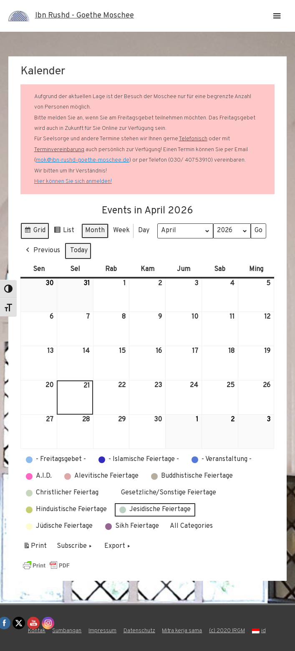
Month (95, 230)
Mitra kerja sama (182, 630)
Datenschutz (139, 630)
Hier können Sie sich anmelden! (73, 181)
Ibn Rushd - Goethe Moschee (84, 15)
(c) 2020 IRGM (227, 630)
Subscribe (75, 546)
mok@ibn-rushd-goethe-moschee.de (82, 160)
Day (143, 230)
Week (121, 230)
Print (35, 547)
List (63, 232)
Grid (34, 232)
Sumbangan (66, 630)
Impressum (102, 630)
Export (118, 546)
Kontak (36, 630)
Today (79, 250)
